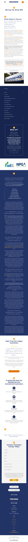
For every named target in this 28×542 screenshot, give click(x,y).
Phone (5, 456)
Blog (14, 527)
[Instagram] (15, 533)
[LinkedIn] (12, 533)
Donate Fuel (14, 523)
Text (11, 153)
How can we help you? (8, 470)
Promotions (14, 520)
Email (14, 153)
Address (6, 461)
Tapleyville (9, 274)
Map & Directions (14, 510)
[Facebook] (10, 533)
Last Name (6, 453)
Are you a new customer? (8, 464)
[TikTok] (17, 533)
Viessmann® (15, 246)
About (14, 518)
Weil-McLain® (6, 247)
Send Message (14, 480)
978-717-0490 (14, 495)
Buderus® (20, 246)
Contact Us (14, 525)
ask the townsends (14, 490)
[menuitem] (13, 93)
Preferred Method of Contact (9, 467)
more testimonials (14, 371)
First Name (6, 450)
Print (17, 153)
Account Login (14, 487)
